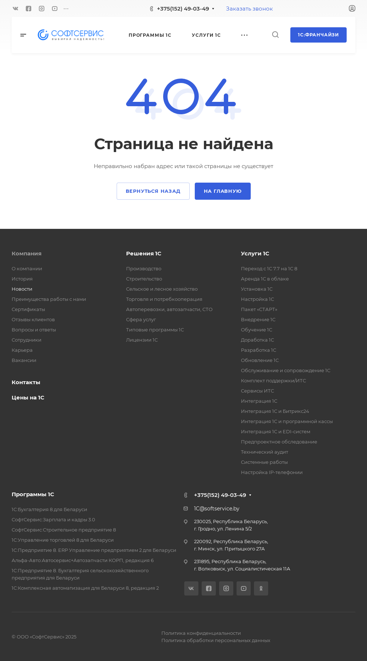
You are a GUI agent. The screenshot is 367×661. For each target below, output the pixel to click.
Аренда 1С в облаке (265, 279)
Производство (143, 268)
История (22, 279)
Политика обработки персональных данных (215, 640)
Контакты (26, 382)
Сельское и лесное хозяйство (162, 289)
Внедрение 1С (258, 319)
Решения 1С (143, 253)
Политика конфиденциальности (201, 633)
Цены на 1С (28, 397)
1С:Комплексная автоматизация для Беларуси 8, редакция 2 (85, 588)
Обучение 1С (256, 330)
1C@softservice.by (216, 508)
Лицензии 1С (142, 340)
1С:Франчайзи (318, 34)
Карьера (22, 350)
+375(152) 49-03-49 (183, 8)
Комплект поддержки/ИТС (273, 380)
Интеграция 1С (259, 401)
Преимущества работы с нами (49, 299)
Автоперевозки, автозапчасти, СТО (169, 309)
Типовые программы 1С (155, 330)
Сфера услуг (141, 319)
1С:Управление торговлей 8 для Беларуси (63, 540)
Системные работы (264, 462)
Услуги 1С (255, 253)
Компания (26, 253)
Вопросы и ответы (34, 330)
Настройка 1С (257, 299)
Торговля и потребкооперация (164, 299)
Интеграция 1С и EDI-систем (275, 431)
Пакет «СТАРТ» (259, 309)
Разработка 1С (258, 350)
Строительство (144, 279)
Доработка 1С (257, 340)
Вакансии (24, 360)
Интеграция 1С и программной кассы (287, 421)
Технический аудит (264, 452)
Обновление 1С (260, 360)
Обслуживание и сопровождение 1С (285, 370)
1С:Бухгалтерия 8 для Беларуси (49, 509)
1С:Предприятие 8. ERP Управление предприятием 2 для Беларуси (94, 550)
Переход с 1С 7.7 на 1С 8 (269, 268)
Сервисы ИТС (257, 391)
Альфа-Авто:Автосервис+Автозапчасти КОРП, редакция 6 (83, 560)
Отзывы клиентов (33, 319)
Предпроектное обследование (279, 442)
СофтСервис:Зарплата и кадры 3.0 (53, 519)
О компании (27, 268)
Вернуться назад (153, 191)
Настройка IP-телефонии (272, 472)
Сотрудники (26, 340)
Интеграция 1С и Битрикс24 (275, 411)
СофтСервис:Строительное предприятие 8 (64, 530)
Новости (22, 289)
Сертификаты (28, 309)
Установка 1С (257, 289)
